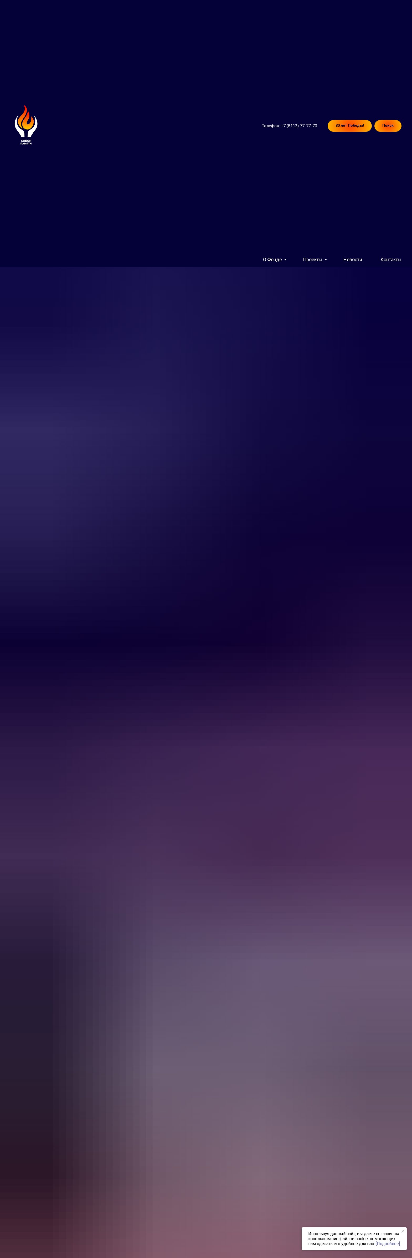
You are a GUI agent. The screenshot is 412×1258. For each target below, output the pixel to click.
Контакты (390, 259)
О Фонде (273, 259)
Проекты (313, 259)
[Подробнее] (388, 1243)
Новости (352, 259)
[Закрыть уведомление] (402, 1231)
